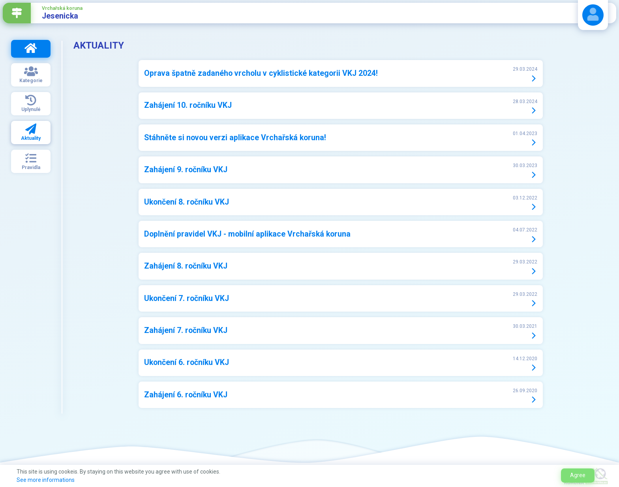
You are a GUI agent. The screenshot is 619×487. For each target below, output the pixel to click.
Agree (577, 475)
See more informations (46, 480)
